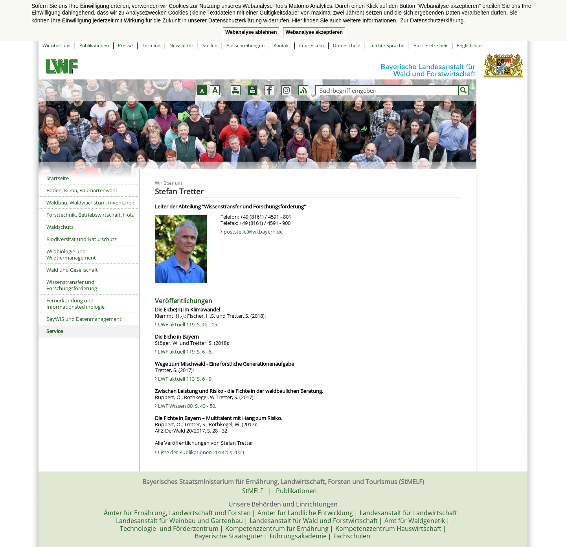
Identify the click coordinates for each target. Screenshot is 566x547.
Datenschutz (346, 45)
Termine (151, 45)
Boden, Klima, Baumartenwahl (81, 190)
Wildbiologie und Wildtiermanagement (71, 254)
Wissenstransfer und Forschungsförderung (71, 285)
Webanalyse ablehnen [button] (251, 32)
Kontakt (282, 45)
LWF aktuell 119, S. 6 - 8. (185, 351)
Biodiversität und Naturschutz (81, 239)
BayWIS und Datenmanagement (83, 318)
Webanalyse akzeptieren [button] (313, 32)
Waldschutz (60, 226)
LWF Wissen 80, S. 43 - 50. (187, 405)
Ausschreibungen (245, 45)
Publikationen (94, 45)
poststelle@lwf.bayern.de (253, 231)
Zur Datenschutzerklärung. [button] (432, 20)
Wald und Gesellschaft (72, 269)
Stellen (209, 45)
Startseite (57, 178)
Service (54, 331)
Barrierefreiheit (430, 45)
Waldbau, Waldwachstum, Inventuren (90, 202)
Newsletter (181, 45)
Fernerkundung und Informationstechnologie (75, 303)
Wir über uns (56, 45)
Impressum (311, 45)
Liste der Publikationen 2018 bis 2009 (201, 452)
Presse (125, 45)
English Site (469, 45)
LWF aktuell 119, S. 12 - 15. (188, 324)
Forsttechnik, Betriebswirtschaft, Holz (90, 214)
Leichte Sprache (386, 45)
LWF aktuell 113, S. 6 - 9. (185, 378)
